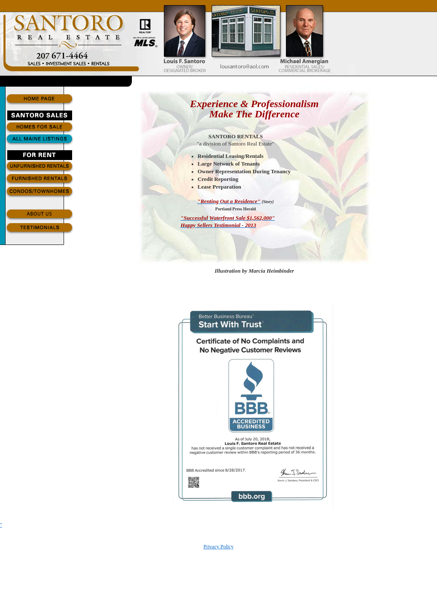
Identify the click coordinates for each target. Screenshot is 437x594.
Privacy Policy (218, 547)
